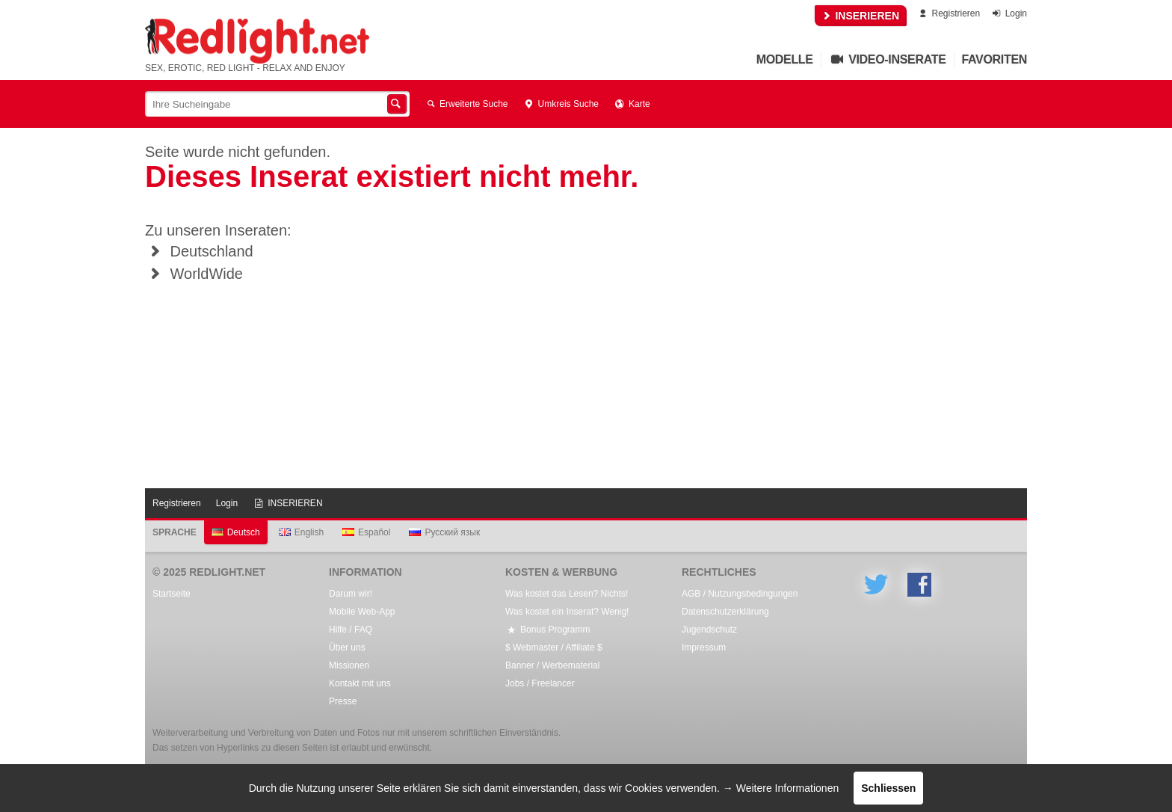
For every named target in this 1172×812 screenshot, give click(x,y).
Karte (632, 104)
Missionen (349, 665)
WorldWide (194, 273)
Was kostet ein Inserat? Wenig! (567, 611)
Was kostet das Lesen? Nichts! (566, 593)
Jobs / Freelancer (540, 683)
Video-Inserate (887, 59)
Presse (343, 701)
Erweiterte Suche (466, 104)
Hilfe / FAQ (350, 629)
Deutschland (199, 251)
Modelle (784, 59)
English (301, 532)
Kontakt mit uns (360, 683)
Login (1008, 13)
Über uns (347, 647)
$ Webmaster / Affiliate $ (553, 647)
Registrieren (948, 13)
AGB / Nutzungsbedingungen (740, 593)
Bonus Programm (547, 629)
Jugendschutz (709, 629)
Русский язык (444, 532)
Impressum (704, 647)
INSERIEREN (860, 16)
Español (366, 532)
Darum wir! (350, 593)
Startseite (171, 593)
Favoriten (995, 59)
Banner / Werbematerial (552, 665)
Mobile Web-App (362, 611)
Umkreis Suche (561, 104)
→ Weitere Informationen (781, 788)
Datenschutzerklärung (725, 611)
